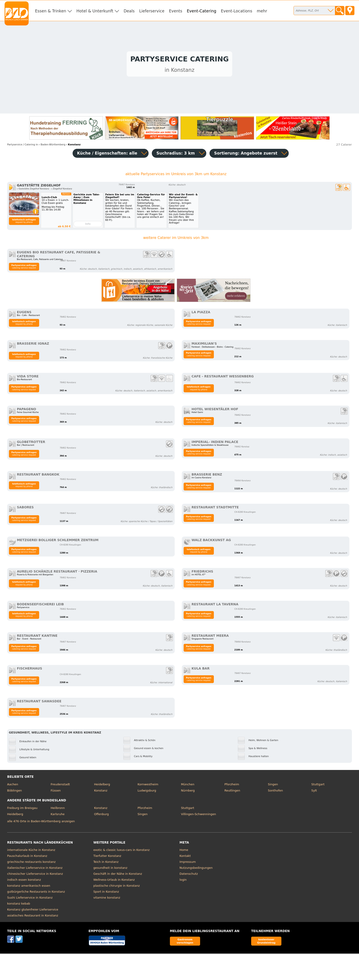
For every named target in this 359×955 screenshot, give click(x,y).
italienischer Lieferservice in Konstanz (35, 869)
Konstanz (100, 791)
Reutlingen (232, 791)
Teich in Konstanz (106, 863)
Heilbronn (58, 809)
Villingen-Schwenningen (198, 815)
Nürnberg (188, 791)
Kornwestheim (148, 785)
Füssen (56, 791)
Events (175, 11)
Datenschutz (189, 875)
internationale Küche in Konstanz (31, 851)
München (187, 785)
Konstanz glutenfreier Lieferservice (32, 910)
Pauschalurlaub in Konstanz (27, 857)
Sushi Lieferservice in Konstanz (29, 898)
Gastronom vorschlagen (185, 942)
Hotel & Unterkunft (94, 11)
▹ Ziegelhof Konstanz (61, 190)
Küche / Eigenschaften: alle (107, 154)
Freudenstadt (60, 785)
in (22, 145)
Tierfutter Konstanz (107, 857)
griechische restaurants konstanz (31, 863)
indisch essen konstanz (24, 881)
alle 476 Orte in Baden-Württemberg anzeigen (41, 822)
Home (184, 851)
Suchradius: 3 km (175, 154)
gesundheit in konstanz (110, 869)
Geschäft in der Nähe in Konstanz (117, 875)
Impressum (188, 863)
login (183, 881)
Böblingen (14, 791)
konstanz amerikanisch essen (28, 887)
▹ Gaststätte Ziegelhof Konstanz (33, 190)
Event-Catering (201, 11)
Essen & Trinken (50, 11)
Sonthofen (275, 791)
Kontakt (185, 857)
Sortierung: (245, 154)
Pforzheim (231, 785)
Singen (273, 785)
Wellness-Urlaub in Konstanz (114, 881)
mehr (262, 11)
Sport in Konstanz (106, 892)
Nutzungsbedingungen (196, 869)
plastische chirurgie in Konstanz (116, 887)
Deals (129, 11)
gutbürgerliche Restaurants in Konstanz (36, 892)
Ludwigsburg (147, 791)
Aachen (12, 785)
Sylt (314, 791)
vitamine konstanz (106, 898)
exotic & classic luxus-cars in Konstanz (121, 851)
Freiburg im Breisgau (22, 809)
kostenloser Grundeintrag (266, 942)
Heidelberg (102, 785)
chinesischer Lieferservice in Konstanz (35, 875)
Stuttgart (317, 785)
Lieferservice (151, 11)
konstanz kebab (18, 904)
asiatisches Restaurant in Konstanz (32, 916)
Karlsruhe (58, 815)
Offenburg (101, 815)
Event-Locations (236, 11)
